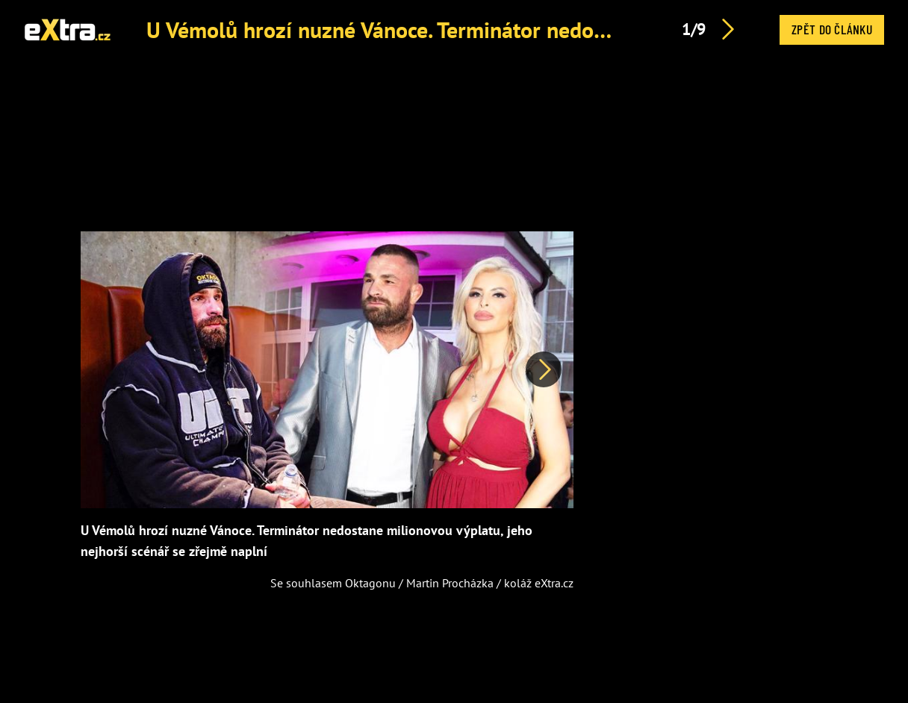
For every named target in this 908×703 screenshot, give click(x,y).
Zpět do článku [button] (832, 29)
